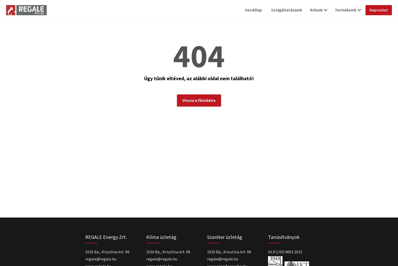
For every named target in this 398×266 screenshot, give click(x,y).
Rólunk (319, 10)
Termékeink (348, 10)
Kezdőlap (253, 10)
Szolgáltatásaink (286, 10)
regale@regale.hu (100, 259)
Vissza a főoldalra (199, 100)
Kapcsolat (379, 10)
